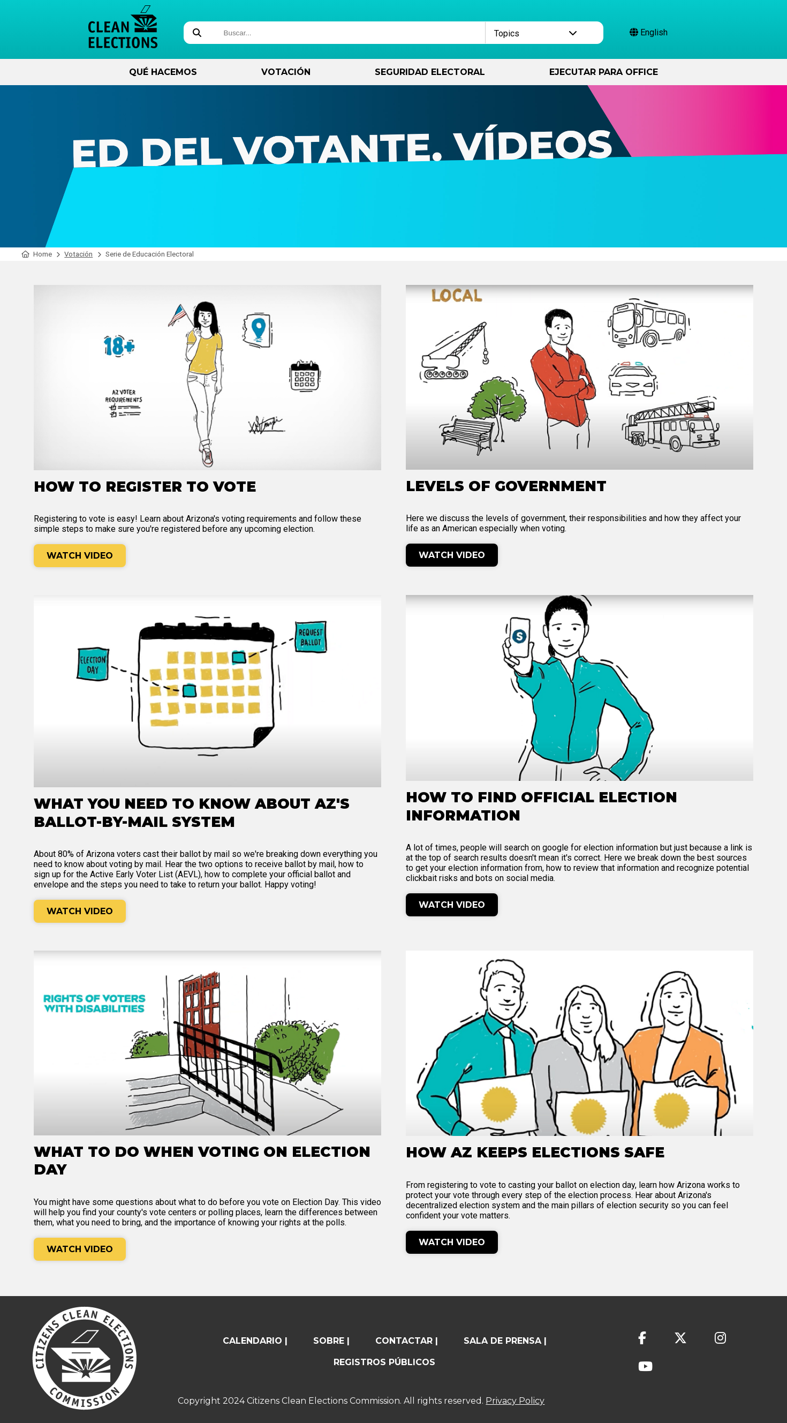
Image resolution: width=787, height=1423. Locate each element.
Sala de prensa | (505, 1341)
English (649, 32)
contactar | (406, 1341)
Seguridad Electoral (430, 72)
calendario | (255, 1341)
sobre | (331, 1341)
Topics (535, 33)
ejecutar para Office (603, 72)
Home (36, 254)
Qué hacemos (163, 72)
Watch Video (80, 556)
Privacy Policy (515, 1401)
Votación (286, 72)
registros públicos (384, 1362)
